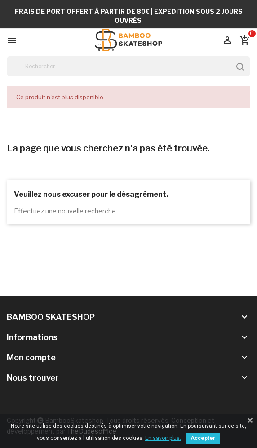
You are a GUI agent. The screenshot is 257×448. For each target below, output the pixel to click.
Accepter (203, 438)
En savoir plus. (163, 438)
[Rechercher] (128, 66)
